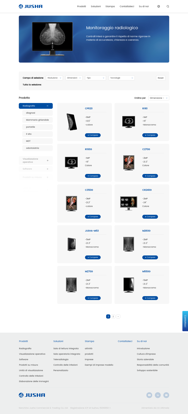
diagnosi (30, 112)
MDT (28, 141)
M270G (89, 271)
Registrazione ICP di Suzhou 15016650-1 (90, 408)
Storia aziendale (145, 359)
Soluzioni (96, 6)
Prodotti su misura (28, 365)
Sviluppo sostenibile (147, 370)
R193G (88, 149)
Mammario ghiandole (37, 120)
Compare (93, 135)
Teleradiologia (60, 359)
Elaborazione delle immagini (34, 381)
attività (88, 348)
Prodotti (81, 6)
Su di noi (144, 6)
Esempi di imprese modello (99, 365)
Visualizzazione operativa (32, 354)
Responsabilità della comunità (153, 365)
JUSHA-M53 (92, 231)
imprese (89, 359)
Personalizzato (60, 370)
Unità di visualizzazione (31, 370)
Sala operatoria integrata (66, 354)
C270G (146, 149)
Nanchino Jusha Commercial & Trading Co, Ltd (43, 408)
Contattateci (127, 6)
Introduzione (143, 348)
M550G (146, 271)
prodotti (89, 354)
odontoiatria (32, 148)
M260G (146, 231)
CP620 (88, 108)
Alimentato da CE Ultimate (155, 408)
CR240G (147, 190)
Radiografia (29, 105)
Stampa (110, 6)
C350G (89, 190)
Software (23, 359)
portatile (30, 127)
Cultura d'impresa (146, 354)
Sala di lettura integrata (66, 348)
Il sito (28, 134)
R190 (144, 108)
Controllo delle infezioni (31, 376)
